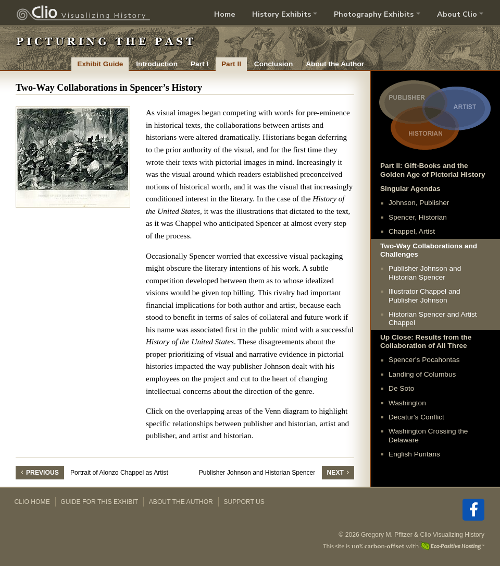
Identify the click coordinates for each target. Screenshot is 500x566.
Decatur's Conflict (416, 417)
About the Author (335, 64)
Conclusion (273, 64)
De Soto (401, 388)
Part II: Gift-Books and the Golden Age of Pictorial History (432, 170)
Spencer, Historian (418, 217)
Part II (231, 64)
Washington (407, 403)
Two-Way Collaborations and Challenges (428, 250)
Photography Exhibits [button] (374, 14)
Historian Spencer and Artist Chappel (433, 318)
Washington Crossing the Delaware (428, 435)
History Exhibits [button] (281, 14)
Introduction (157, 64)
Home (224, 14)
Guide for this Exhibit (99, 501)
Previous (42, 472)
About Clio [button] (457, 14)
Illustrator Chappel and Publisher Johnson (424, 295)
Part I (199, 64)
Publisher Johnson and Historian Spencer (425, 272)
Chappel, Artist (412, 231)
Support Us (244, 501)
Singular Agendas (410, 188)
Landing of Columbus (422, 374)
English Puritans (414, 454)
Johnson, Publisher (419, 203)
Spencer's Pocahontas (424, 360)
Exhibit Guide (100, 64)
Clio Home (32, 501)
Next (335, 472)
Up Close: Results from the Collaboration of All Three (425, 341)
